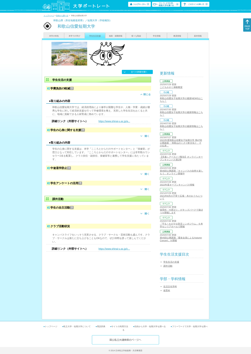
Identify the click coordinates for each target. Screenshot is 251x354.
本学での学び (74, 36)
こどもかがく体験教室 (171, 87)
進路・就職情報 (115, 36)
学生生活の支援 (171, 262)
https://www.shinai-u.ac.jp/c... (114, 248)
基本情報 (198, 36)
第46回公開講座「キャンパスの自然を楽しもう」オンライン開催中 (181, 172)
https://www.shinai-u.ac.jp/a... (114, 121)
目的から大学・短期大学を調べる (150, 326)
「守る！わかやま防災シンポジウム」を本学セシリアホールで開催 (181, 225)
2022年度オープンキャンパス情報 (177, 184)
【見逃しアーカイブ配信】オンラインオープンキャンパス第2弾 (181, 158)
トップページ (49, 16)
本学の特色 (54, 36)
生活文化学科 (170, 286)
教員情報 (177, 36)
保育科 (166, 290)
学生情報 (157, 36)
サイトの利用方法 (119, 326)
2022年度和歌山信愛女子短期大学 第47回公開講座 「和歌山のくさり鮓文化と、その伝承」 (181, 143)
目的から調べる (62, 16)
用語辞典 (101, 326)
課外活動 (167, 266)
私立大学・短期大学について (77, 326)
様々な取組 (136, 36)
